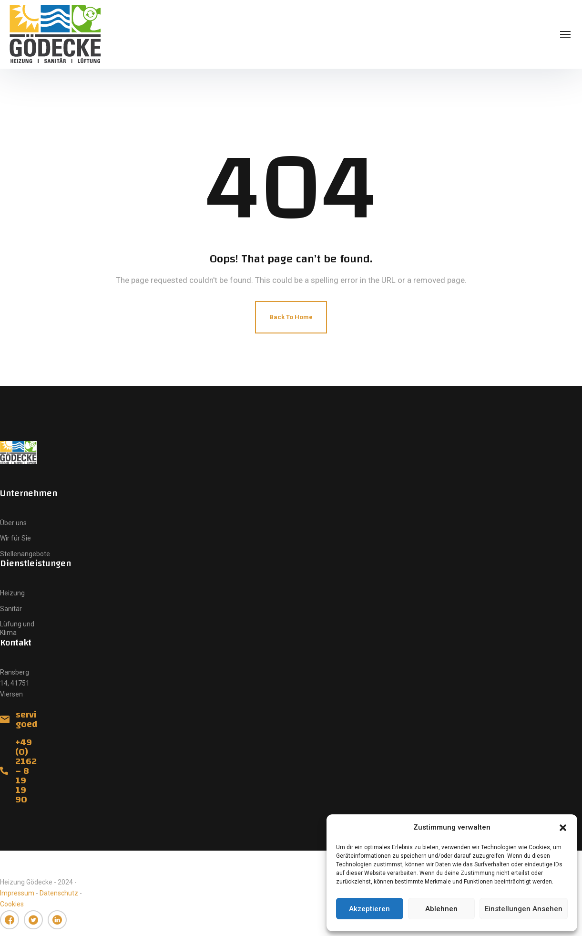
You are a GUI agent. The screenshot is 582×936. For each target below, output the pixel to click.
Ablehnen (441, 909)
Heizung (12, 593)
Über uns (13, 523)
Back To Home (291, 317)
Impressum (17, 893)
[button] (563, 827)
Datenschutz (59, 893)
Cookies (12, 904)
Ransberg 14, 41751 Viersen (15, 683)
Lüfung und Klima (17, 628)
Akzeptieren (369, 909)
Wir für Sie (15, 538)
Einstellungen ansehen (523, 909)
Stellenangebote (25, 554)
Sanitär (11, 609)
